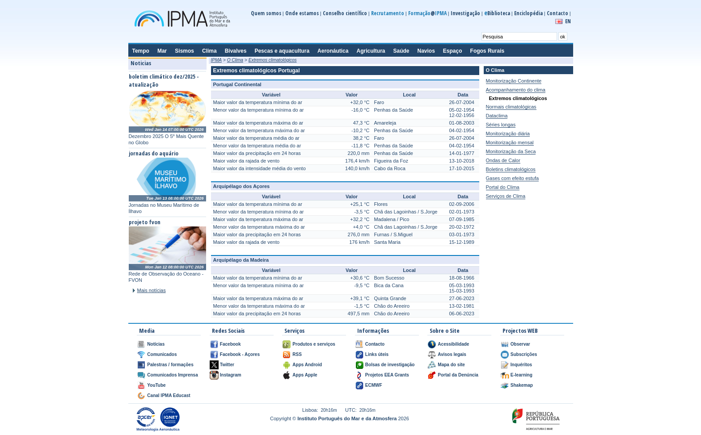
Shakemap (522, 385)
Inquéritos (521, 364)
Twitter (227, 364)
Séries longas (501, 124)
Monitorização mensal (510, 142)
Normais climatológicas (511, 106)
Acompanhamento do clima (515, 89)
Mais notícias (151, 290)
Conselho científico (345, 13)
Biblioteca (497, 13)
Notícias (156, 344)
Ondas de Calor (503, 160)
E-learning (521, 374)
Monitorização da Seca (511, 151)
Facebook (230, 344)
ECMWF (373, 385)
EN (568, 21)
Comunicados (162, 354)
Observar (520, 344)
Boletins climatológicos (511, 169)
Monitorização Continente (514, 81)
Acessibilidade (453, 344)
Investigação (465, 13)
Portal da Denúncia (458, 374)
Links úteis (377, 354)
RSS (297, 354)
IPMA (216, 60)
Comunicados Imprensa (172, 374)
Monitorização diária (508, 133)
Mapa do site (451, 364)
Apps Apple (304, 374)
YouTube (156, 385)
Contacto (557, 13)
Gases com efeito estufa (512, 178)
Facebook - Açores (240, 354)
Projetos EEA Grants (387, 374)
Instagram (230, 374)
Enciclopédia (528, 13)
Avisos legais (452, 354)
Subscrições (524, 354)
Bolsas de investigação (390, 364)
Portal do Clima (502, 187)
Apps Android (307, 364)
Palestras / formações (170, 364)
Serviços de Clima (506, 196)
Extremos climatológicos (273, 60)
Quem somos (266, 13)
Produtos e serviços (313, 344)
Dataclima (497, 115)
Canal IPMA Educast (168, 395)
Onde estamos (302, 13)
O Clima (235, 60)
